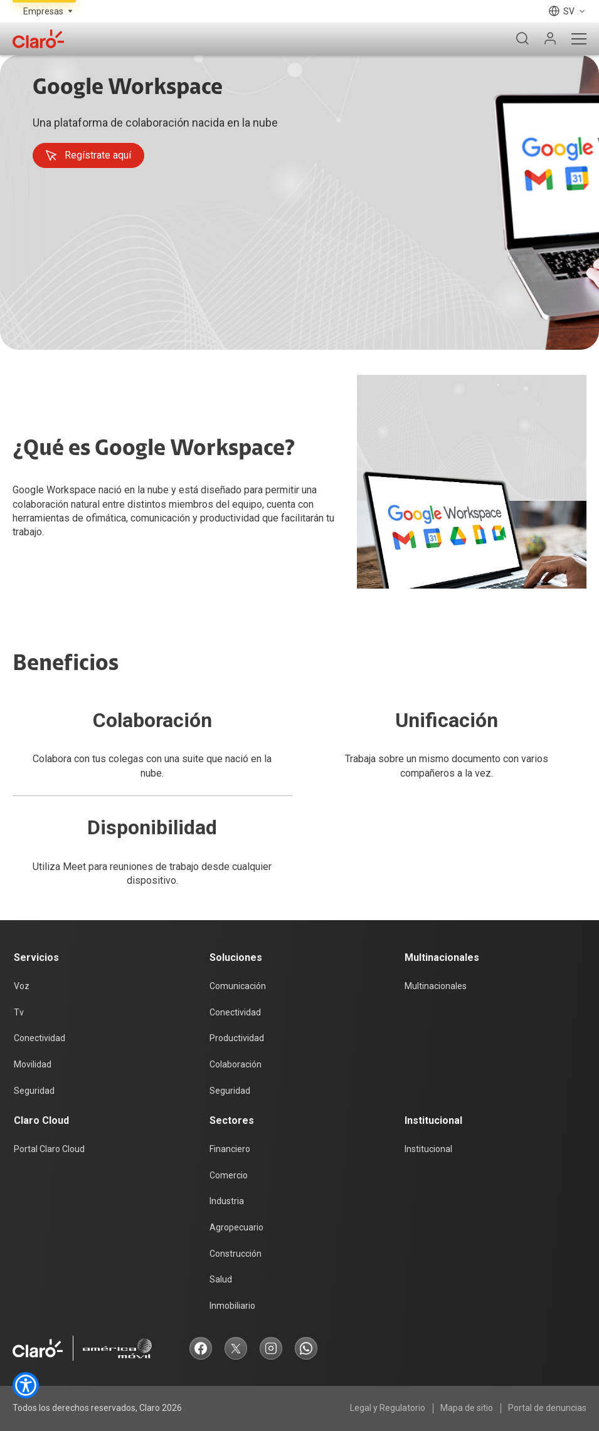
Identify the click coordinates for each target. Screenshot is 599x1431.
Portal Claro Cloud (49, 1149)
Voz (21, 986)
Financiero (229, 1149)
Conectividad (39, 1038)
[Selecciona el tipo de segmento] (44, 11)
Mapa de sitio (466, 1408)
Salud (220, 1279)
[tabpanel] (299, 202)
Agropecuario (236, 1227)
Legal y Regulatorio (387, 1408)
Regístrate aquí (88, 155)
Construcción (235, 1254)
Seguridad (34, 1091)
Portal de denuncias (547, 1408)
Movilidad (32, 1064)
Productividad (236, 1038)
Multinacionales (436, 986)
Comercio (228, 1175)
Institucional (428, 1149)
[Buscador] (522, 39)
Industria (226, 1201)
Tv (19, 1012)
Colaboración (235, 1064)
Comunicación (237, 986)
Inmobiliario (232, 1306)
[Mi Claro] (550, 39)
